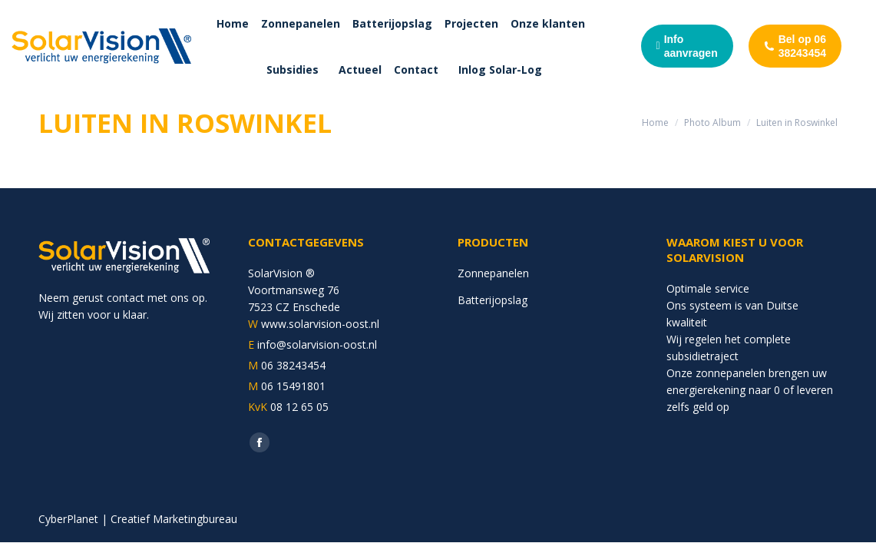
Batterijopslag (492, 300)
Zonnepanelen (493, 273)
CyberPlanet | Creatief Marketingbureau (137, 519)
